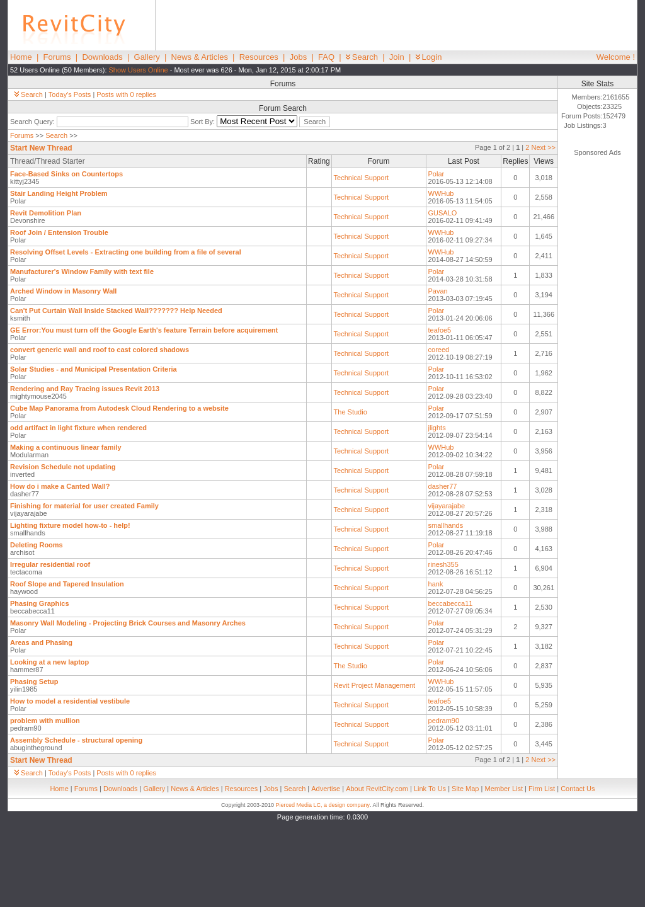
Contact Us (578, 788)
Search (362, 57)
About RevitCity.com (377, 788)
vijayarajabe (446, 506)
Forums (57, 57)
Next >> (543, 147)
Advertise (325, 788)
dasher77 (442, 486)
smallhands (446, 525)
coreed (439, 349)
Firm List (541, 788)
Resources (258, 57)
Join (396, 57)
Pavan (438, 291)
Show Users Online (138, 70)
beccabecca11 (450, 603)
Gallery (147, 57)
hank (435, 584)
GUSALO (442, 213)
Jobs (298, 57)
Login (429, 57)
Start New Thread (41, 148)
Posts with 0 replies (126, 94)
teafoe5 (440, 330)
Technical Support (361, 177)
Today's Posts (70, 94)
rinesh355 (443, 564)
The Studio (350, 412)
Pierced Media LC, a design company (322, 805)
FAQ (326, 57)
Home (21, 57)
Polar (436, 174)
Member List (503, 788)
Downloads (102, 57)
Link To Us (430, 788)
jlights (437, 427)
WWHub (441, 193)
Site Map (465, 788)
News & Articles (199, 57)
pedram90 (444, 720)
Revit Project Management (375, 685)
